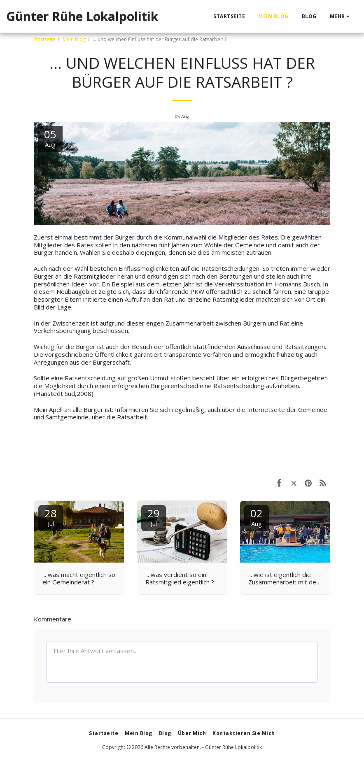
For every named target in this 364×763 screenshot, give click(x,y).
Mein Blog (74, 39)
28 (50, 517)
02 (256, 517)
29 (153, 517)
